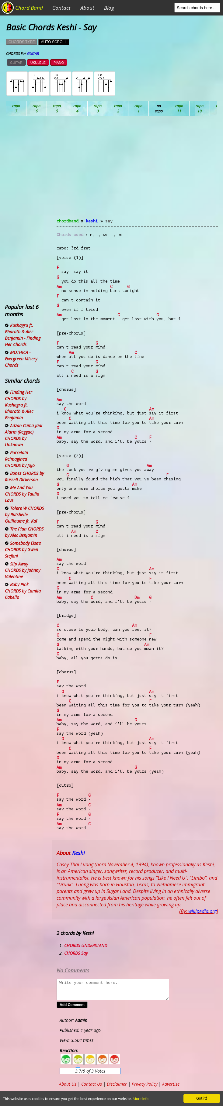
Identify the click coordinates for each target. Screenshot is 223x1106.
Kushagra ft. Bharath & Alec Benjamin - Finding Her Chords (22, 334)
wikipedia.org (202, 911)
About (87, 7)
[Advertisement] (137, 170)
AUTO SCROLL (53, 42)
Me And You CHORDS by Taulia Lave (22, 494)
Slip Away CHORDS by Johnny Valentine (22, 570)
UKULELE (38, 62)
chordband (67, 221)
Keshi (92, 221)
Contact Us (91, 1084)
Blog (109, 7)
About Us (67, 1084)
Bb (57, 108)
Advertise (170, 1084)
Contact (61, 7)
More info (145, 1098)
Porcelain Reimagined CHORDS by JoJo (20, 459)
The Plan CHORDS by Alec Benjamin (24, 532)
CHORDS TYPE (22, 42)
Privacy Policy (144, 1084)
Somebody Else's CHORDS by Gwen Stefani (23, 549)
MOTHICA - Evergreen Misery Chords (21, 358)
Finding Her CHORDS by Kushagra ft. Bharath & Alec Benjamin (19, 405)
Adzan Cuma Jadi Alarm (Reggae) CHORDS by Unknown (23, 435)
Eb (159, 108)
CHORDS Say (76, 953)
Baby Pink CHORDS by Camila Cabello (23, 591)
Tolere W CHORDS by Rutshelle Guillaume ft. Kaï (24, 514)
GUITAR (16, 62)
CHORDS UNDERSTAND (85, 945)
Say (109, 221)
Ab (16, 108)
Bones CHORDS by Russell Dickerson (24, 476)
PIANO (59, 62)
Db (118, 108)
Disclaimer (117, 1084)
